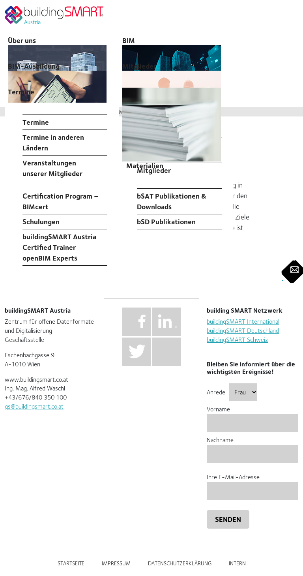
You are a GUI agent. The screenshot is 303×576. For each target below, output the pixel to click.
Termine (21, 92)
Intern (237, 563)
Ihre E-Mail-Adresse (252, 483)
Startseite (71, 563)
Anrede (232, 392)
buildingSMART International (243, 321)
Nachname (252, 446)
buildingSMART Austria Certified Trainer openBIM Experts (59, 247)
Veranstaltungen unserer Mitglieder (52, 168)
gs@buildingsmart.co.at (34, 406)
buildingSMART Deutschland (243, 330)
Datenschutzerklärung (179, 563)
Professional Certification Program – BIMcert (60, 196)
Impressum (116, 563)
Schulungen (41, 222)
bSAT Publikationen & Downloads (171, 201)
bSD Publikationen (166, 222)
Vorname (252, 415)
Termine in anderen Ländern (53, 142)
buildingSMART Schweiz (237, 339)
